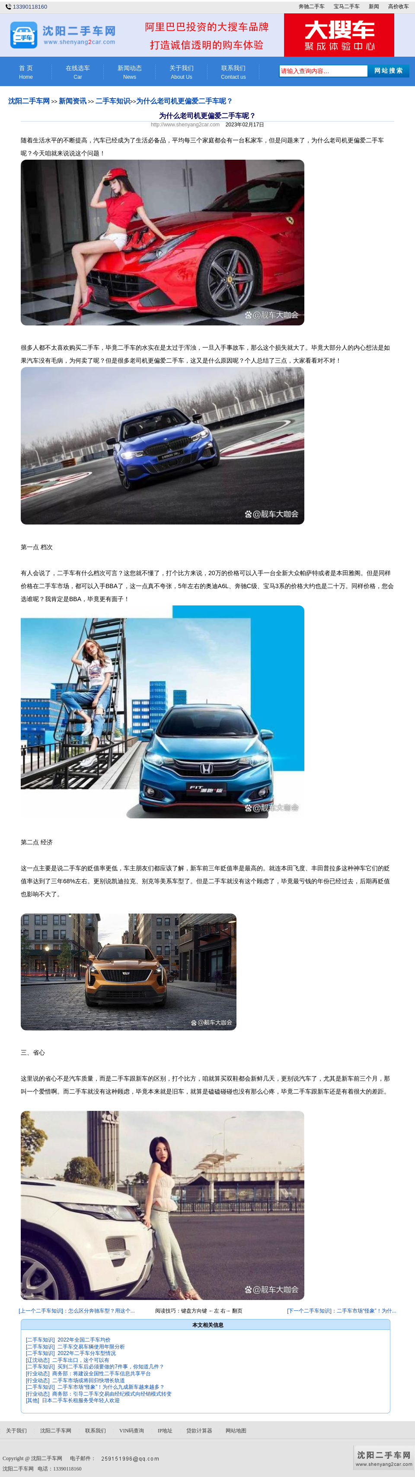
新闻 (374, 6)
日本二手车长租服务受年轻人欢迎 (81, 1400)
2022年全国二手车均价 (84, 1340)
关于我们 (182, 72)
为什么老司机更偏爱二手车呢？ (184, 101)
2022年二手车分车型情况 (86, 1353)
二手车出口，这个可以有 (80, 1360)
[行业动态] (38, 1374)
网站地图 (236, 1431)
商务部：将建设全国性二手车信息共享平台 (101, 1374)
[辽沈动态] (38, 1360)
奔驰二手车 (312, 6)
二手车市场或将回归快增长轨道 (88, 1380)
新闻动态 (130, 72)
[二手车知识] (40, 1340)
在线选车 (78, 72)
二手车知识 (113, 101)
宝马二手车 (347, 6)
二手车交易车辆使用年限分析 (91, 1347)
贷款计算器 (199, 1431)
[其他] (32, 1400)
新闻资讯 (72, 101)
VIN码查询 (131, 1431)
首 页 (26, 72)
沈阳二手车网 (29, 101)
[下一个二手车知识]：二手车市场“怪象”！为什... (341, 1311)
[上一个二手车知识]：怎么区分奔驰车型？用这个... (77, 1311)
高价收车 (398, 6)
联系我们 (233, 72)
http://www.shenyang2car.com (185, 125)
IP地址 (165, 1431)
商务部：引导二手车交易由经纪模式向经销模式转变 (112, 1394)
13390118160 (30, 6)
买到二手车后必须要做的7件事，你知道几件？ (110, 1367)
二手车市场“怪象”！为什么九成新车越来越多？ (111, 1387)
